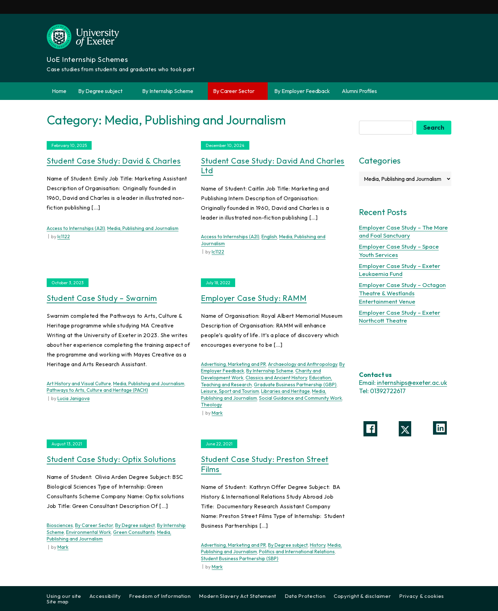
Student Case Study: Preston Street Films (265, 464)
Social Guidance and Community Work (300, 398)
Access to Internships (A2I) (76, 228)
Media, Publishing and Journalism (142, 228)
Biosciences (60, 525)
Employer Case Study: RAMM (254, 298)
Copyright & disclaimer (362, 596)
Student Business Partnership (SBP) (239, 558)
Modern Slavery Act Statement (237, 596)
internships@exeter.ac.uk (412, 383)
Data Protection (305, 596)
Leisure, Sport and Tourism (230, 391)
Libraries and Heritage (285, 391)
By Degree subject (104, 91)
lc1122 (63, 236)
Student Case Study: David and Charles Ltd (272, 166)
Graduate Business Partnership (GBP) (295, 384)
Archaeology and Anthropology (302, 364)
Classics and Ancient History (276, 377)
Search (433, 127)
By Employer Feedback (302, 90)
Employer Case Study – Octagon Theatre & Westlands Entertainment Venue (402, 293)
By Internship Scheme (171, 91)
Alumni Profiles (359, 90)
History (317, 545)
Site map (58, 601)
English (269, 236)
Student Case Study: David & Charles (114, 161)
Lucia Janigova (73, 398)
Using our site (64, 596)
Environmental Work (88, 532)
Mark (217, 413)
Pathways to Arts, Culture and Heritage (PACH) (97, 390)
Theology (211, 404)
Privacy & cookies (421, 596)
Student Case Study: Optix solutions (111, 459)
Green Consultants (134, 532)
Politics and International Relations (297, 551)
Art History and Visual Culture (79, 383)
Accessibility (105, 596)
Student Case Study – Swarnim (102, 298)
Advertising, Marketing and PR (233, 364)
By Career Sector (237, 91)
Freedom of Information (160, 596)
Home (59, 90)
